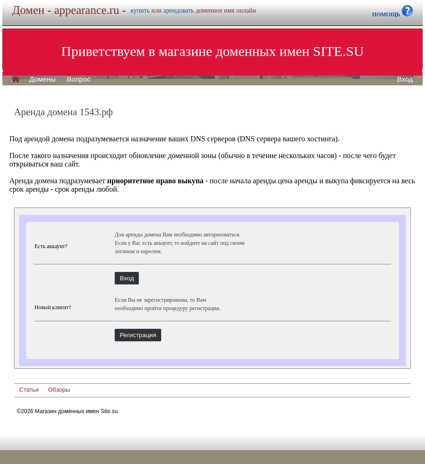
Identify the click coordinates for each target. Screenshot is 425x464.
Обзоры (59, 389)
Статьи (29, 389)
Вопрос (78, 79)
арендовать (178, 10)
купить (140, 10)
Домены (42, 79)
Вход (405, 79)
